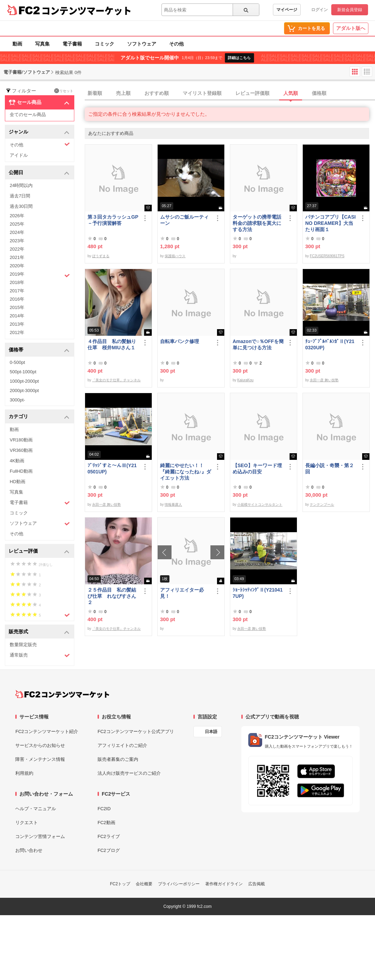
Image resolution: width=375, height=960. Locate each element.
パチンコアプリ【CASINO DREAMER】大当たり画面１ (330, 223)
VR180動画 (21, 439)
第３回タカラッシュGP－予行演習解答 (113, 220)
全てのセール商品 (28, 114)
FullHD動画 (21, 471)
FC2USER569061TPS (327, 256)
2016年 (17, 299)
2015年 (17, 307)
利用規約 (24, 773)
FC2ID (104, 808)
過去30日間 (21, 206)
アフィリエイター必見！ (182, 593)
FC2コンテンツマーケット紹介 (46, 731)
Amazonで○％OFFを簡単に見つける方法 (258, 344)
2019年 (40, 274)
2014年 (17, 315)
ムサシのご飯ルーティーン (184, 220)
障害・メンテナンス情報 (40, 759)
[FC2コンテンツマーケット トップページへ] (62, 694)
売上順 (123, 93)
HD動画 (17, 481)
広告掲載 (256, 883)
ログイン (319, 9)
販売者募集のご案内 (118, 759)
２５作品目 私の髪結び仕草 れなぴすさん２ (112, 596)
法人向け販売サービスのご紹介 (129, 773)
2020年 (17, 265)
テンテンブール (322, 504)
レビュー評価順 (252, 93)
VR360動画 (21, 450)
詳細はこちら (239, 58)
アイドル (19, 155)
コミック (104, 44)
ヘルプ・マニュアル (35, 808)
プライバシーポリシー (179, 883)
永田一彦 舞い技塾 (324, 380)
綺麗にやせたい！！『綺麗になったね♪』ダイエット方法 (185, 472)
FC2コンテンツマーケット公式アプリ (136, 731)
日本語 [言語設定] (211, 731)
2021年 (17, 257)
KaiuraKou (245, 380)
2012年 (17, 332)
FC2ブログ (109, 850)
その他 (176, 44)
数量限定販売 (23, 644)
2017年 (17, 290)
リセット (63, 90)
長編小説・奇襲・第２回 (329, 468)
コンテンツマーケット (86, 10)
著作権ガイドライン (224, 883)
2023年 (17, 240)
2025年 (17, 224)
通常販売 (40, 655)
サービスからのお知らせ (40, 745)
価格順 (319, 93)
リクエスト (26, 822)
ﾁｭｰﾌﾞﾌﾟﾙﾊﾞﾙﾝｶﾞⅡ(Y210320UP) (330, 344)
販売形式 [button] (39, 632)
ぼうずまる (100, 256)
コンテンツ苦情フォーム (40, 836)
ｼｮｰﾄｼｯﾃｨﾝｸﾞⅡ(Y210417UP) (258, 593)
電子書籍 (72, 44)
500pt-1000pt (23, 371)
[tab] (230, 93)
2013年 (17, 324)
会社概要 (144, 883)
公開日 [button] (39, 173)
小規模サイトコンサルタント (259, 504)
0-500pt (17, 362)
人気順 (290, 93)
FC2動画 (106, 822)
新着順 (95, 93)
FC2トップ (120, 883)
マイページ (286, 9)
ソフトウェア (141, 44)
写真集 (42, 44)
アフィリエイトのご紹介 (122, 745)
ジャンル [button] (39, 132)
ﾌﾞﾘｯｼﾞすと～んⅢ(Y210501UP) (112, 468)
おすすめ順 (156, 93)
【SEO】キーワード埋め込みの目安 (257, 468)
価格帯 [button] (39, 350)
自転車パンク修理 (179, 341)
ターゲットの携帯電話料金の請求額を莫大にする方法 (257, 223)
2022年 (17, 249)
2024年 (17, 232)
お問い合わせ (28, 850)
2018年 (17, 282)
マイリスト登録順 (202, 93)
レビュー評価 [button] (39, 551)
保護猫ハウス (175, 256)
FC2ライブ (109, 836)
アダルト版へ (350, 28)
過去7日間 (20, 195)
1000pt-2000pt (24, 381)
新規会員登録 (349, 9)
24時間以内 (21, 185)
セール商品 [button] (39, 102)
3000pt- (17, 399)
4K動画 (17, 460)
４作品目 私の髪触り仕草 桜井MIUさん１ (112, 344)
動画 (17, 44)
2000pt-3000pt (24, 390)
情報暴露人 (173, 504)
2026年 (17, 215)
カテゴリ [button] (39, 417)
